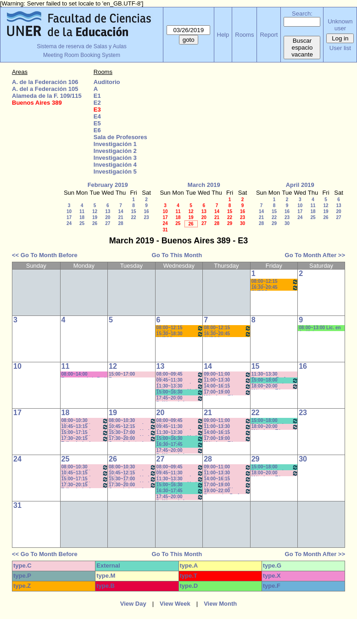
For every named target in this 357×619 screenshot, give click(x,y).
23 (146, 217)
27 (107, 223)
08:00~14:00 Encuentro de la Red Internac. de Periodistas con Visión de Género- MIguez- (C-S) (83, 374)
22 (133, 217)
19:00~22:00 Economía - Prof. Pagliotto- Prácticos (227, 491)
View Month (220, 603)
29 (229, 223)
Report (269, 34)
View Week (175, 603)
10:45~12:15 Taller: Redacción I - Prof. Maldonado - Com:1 (132, 427)
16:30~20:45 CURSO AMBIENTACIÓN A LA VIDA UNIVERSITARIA (275, 288)
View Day (133, 603)
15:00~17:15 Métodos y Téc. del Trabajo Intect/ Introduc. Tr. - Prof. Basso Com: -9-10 (85, 433)
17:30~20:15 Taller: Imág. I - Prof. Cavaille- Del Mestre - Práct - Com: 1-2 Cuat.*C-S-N (85, 439)
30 (242, 223)
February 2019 (108, 184)
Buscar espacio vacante (302, 47)
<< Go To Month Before (45, 255)
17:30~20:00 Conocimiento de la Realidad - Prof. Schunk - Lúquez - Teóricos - (132, 439)
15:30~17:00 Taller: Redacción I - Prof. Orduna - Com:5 (132, 433)
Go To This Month (177, 255)
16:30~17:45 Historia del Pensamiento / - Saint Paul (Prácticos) (180, 445)
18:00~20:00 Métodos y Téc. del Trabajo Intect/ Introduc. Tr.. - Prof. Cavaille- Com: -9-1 (275, 386)
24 (69, 223)
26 (94, 223)
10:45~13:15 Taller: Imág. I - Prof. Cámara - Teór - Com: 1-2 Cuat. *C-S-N (85, 427)
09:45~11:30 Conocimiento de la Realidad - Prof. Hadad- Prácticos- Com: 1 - (180, 380)
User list (340, 48)
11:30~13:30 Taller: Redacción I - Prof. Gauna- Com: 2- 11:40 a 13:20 (180, 386)
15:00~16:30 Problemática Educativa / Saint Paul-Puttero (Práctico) (180, 392)
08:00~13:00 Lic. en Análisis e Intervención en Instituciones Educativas (319, 328)
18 (81, 217)
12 (94, 211)
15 (133, 211)
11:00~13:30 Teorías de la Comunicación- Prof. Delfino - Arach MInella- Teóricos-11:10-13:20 (227, 380)
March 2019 (204, 184)
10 (69, 211)
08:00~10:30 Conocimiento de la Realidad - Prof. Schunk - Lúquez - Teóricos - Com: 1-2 (132, 421)
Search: (302, 13)
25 (81, 223)
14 (120, 211)
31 (164, 229)
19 (94, 217)
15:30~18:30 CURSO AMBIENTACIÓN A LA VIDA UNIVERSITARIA (180, 334)
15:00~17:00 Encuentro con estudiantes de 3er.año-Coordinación (125, 374)
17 (69, 217)
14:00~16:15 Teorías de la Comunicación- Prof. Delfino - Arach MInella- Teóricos (227, 386)
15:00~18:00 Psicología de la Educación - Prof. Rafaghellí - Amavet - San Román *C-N (275, 380)
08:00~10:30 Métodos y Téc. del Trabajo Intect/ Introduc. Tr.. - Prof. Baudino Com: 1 (85, 421)
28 (120, 223)
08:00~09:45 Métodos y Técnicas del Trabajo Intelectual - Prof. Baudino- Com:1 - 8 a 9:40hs (180, 374)
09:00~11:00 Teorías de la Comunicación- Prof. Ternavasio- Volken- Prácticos (227, 374)
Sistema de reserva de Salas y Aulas (81, 46)
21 (120, 217)
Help (223, 34)
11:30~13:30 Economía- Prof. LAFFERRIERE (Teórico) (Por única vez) (273, 374)
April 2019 (300, 184)
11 (81, 211)
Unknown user (340, 25)
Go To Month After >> (315, 255)
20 (107, 217)
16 (146, 211)
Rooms (244, 34)
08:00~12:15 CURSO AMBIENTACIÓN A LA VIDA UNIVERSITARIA (275, 282)
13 (107, 211)
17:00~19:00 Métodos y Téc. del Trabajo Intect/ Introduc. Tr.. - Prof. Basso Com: (227, 392)
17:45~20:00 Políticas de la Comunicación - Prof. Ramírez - (180, 398)
